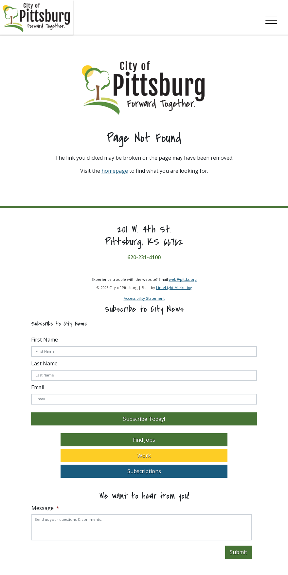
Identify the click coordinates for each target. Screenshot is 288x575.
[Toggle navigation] (271, 18)
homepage (114, 170)
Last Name (44, 363)
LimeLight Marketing (174, 287)
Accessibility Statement (144, 298)
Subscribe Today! (144, 419)
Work (144, 455)
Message (45, 508)
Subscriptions (144, 471)
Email (37, 387)
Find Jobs (144, 439)
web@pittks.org (183, 279)
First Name (44, 339)
